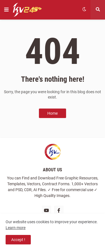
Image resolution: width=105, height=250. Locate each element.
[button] (6, 10)
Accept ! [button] (18, 239)
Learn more (15, 227)
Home (52, 113)
